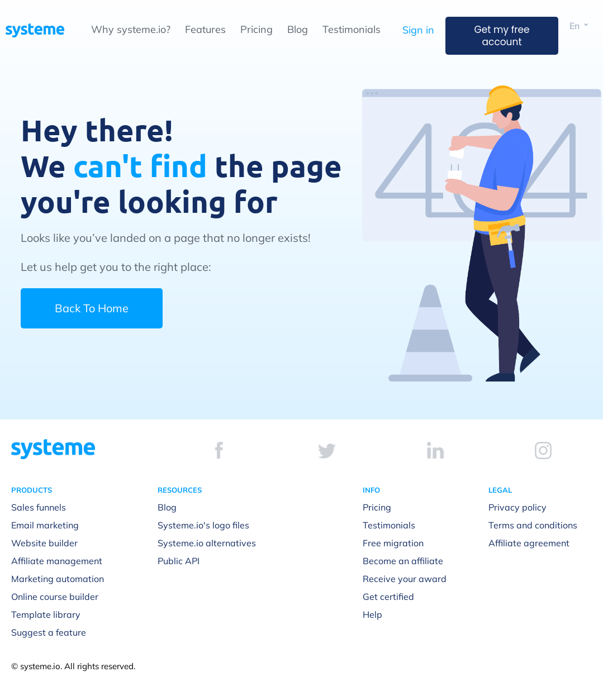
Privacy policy (517, 507)
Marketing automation (57, 578)
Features (205, 29)
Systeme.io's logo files (203, 525)
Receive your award (405, 578)
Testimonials (351, 29)
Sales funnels (38, 507)
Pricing (256, 29)
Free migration (393, 543)
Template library (45, 614)
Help (372, 614)
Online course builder (54, 596)
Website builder (44, 543)
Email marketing (45, 525)
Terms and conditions (532, 525)
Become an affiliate (403, 560)
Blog (297, 29)
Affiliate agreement (528, 543)
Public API (179, 560)
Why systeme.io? (130, 29)
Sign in (418, 29)
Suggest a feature (48, 632)
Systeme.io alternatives (207, 543)
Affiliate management (56, 560)
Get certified (388, 596)
